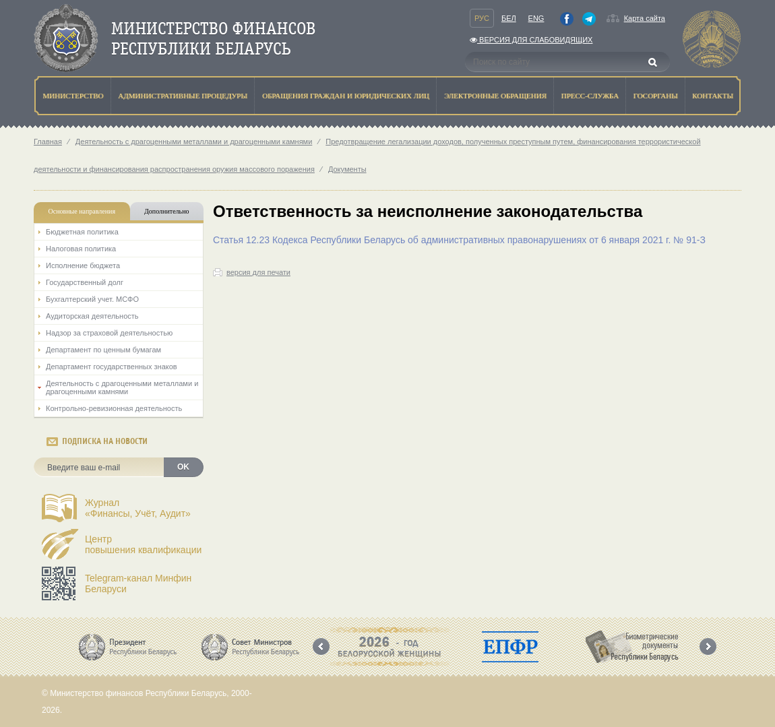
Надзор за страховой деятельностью (109, 333)
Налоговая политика (81, 249)
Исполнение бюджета (83, 265)
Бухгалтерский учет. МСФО (92, 299)
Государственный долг (84, 282)
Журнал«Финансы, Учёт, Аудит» (138, 508)
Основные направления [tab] (82, 211)
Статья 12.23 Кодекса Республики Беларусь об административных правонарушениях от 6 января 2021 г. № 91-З (459, 239)
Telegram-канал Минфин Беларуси (138, 583)
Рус (481, 18)
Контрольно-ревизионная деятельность (114, 408)
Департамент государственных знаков (111, 366)
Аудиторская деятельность (92, 316)
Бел (508, 18)
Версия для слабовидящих (531, 40)
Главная (48, 141)
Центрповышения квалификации (143, 544)
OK (183, 467)
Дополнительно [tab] (166, 211)
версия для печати (258, 272)
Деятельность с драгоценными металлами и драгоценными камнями (193, 141)
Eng (536, 18)
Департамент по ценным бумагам (103, 350)
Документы (347, 169)
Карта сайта (644, 18)
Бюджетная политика (82, 232)
